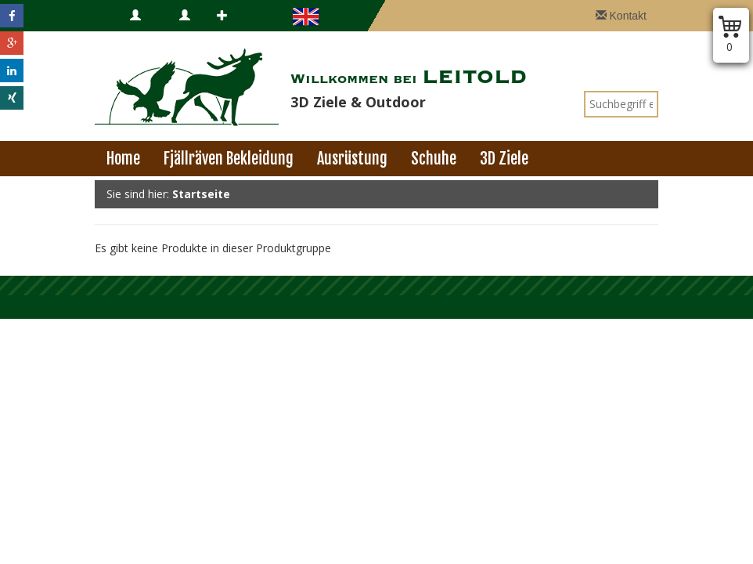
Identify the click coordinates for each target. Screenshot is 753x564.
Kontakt (621, 15)
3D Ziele (504, 158)
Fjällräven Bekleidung (229, 158)
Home (123, 158)
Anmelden (149, 31)
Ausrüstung (352, 158)
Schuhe (433, 158)
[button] (11, 15)
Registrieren (242, 31)
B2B (189, 31)
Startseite (201, 193)
